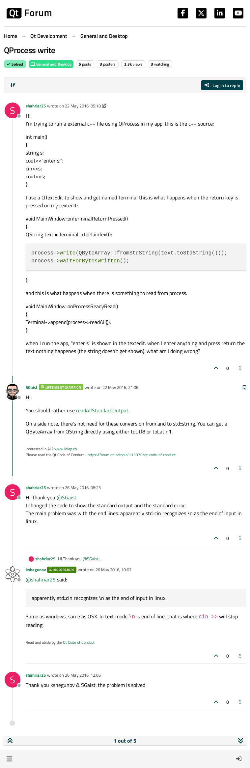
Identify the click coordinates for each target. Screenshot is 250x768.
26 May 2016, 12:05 (83, 675)
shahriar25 (36, 106)
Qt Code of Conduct (79, 642)
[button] (9, 758)
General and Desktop (51, 64)
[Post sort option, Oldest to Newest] (13, 85)
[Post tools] (240, 368)
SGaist (32, 387)
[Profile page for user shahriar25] (12, 110)
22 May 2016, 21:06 (120, 387)
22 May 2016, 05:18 (83, 106)
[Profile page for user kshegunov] (12, 574)
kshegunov (36, 569)
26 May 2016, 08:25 (83, 487)
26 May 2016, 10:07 (113, 569)
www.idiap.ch (65, 449)
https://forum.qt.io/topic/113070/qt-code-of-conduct (132, 455)
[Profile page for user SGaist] (12, 392)
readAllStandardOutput (102, 410)
